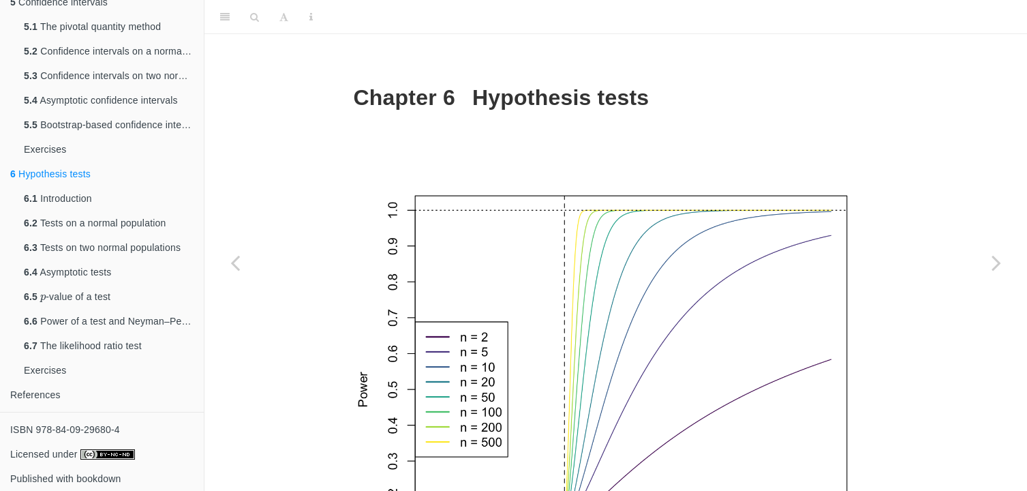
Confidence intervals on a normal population (114, 51)
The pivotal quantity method (92, 26)
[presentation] (43, 296)
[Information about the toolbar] (311, 17)
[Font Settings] (283, 17)
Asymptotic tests (68, 272)
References (35, 394)
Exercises (45, 149)
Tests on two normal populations (102, 247)
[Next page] (996, 262)
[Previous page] (235, 262)
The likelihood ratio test (83, 345)
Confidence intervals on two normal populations (114, 75)
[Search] (254, 17)
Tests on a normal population (95, 223)
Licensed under (72, 454)
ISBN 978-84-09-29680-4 (65, 429)
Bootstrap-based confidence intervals (113, 124)
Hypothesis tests (50, 173)
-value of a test (67, 294)
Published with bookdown (65, 478)
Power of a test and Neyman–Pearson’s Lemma (114, 321)
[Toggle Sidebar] (225, 17)
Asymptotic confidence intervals (101, 100)
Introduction (58, 198)
